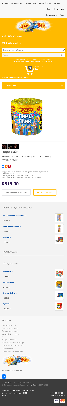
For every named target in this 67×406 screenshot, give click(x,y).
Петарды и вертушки (9, 340)
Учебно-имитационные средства (14, 351)
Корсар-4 (7, 237)
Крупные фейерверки (10, 328)
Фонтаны (5, 337)
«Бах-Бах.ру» (33, 385)
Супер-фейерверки (9, 325)
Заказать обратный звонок (13, 50)
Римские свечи (7, 348)
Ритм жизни (8, 282)
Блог (35, 3)
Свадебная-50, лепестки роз (15, 215)
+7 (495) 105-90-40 (12, 36)
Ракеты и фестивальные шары (13, 343)
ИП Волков (6, 382)
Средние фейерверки (10, 331)
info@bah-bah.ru (11, 43)
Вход (62, 15)
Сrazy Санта (8, 271)
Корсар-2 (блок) (10, 293)
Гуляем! (6, 304)
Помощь (28, 3)
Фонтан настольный (12, 226)
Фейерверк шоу (17, 3)
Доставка (5, 3)
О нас (49, 3)
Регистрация (51, 15)
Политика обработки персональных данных (18, 390)
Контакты (56, 3)
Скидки (41, 3)
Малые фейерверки (10, 334)
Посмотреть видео (46, 192)
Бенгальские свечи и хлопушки (13, 345)
